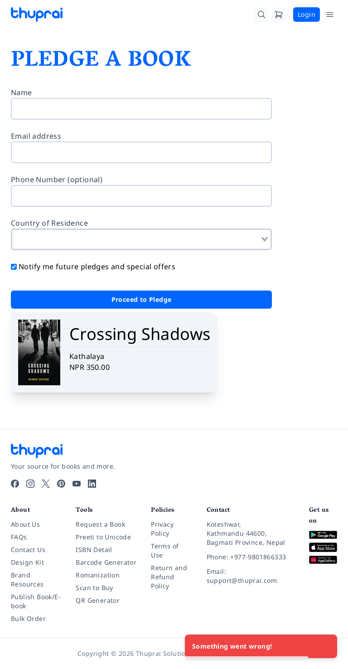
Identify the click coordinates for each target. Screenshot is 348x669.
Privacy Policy (162, 529)
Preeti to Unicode (103, 537)
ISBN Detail (94, 549)
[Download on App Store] (323, 547)
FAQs (19, 537)
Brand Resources (27, 579)
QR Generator (98, 600)
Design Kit (27, 562)
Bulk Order (28, 618)
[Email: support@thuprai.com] (251, 576)
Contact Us (28, 549)
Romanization (98, 575)
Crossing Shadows (139, 334)
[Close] (325, 646)
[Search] (261, 14)
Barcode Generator (106, 562)
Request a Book (100, 524)
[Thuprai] (37, 14)
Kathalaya (87, 356)
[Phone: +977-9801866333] (251, 557)
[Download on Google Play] (323, 535)
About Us (25, 524)
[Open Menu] (330, 14)
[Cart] (278, 14)
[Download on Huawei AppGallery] (323, 560)
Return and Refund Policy (169, 576)
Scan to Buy (94, 587)
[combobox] (141, 239)
